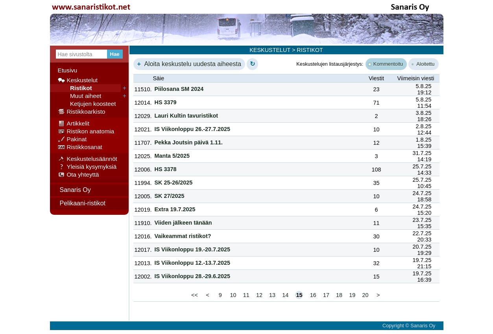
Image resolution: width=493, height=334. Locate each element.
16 (313, 295)
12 (259, 295)
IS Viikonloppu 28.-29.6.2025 (193, 276)
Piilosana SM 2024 (179, 89)
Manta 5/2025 (172, 156)
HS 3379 (166, 102)
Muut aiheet (80, 96)
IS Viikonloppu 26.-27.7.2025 (193, 129)
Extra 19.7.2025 (175, 209)
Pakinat (72, 139)
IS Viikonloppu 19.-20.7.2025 (193, 249)
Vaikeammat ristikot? (183, 236)
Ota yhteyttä (78, 174)
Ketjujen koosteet (87, 103)
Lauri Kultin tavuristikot (186, 116)
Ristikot (75, 88)
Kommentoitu (386, 64)
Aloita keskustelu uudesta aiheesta (188, 64)
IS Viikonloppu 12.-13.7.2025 (193, 263)
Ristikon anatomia (86, 131)
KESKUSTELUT (269, 50)
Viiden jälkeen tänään (183, 223)
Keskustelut (78, 80)
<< (194, 295)
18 (339, 295)
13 (272, 295)
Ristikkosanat (80, 147)
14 (285, 295)
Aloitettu (423, 64)
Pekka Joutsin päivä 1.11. (189, 142)
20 (365, 295)
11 (246, 295)
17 (326, 295)
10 (233, 295)
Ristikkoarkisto (81, 111)
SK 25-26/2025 (174, 182)
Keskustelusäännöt (87, 158)
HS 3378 (166, 169)
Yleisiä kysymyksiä (87, 166)
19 (352, 295)
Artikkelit (73, 123)
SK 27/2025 (170, 196)
